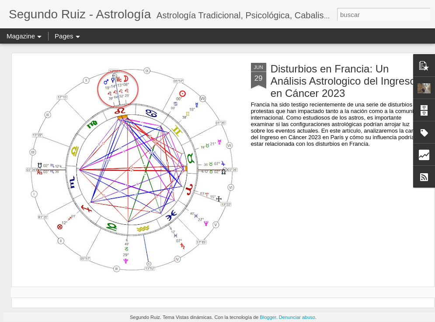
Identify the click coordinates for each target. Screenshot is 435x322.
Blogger (268, 317)
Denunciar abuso (297, 317)
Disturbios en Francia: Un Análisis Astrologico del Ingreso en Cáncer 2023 (343, 81)
